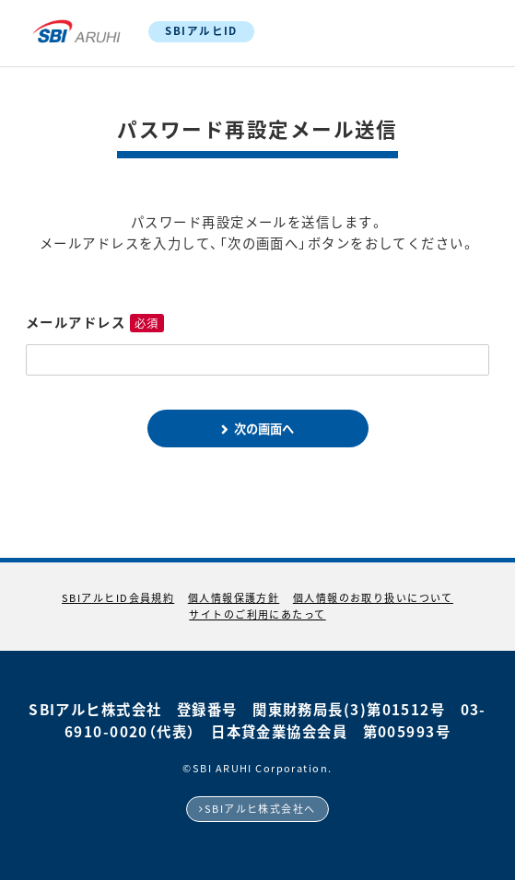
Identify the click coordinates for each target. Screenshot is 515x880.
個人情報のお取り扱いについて (373, 598)
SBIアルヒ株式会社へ (260, 808)
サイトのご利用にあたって (257, 614)
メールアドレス (75, 322)
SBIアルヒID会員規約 (118, 598)
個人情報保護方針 (234, 598)
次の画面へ (264, 428)
